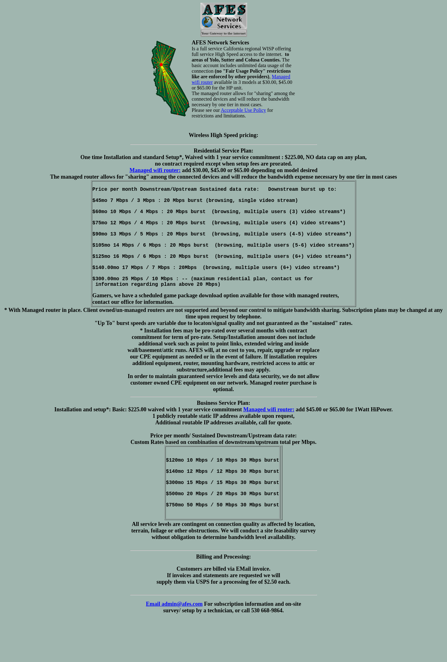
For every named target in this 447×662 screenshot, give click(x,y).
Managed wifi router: (155, 170)
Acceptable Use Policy (243, 110)
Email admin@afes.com (174, 640)
